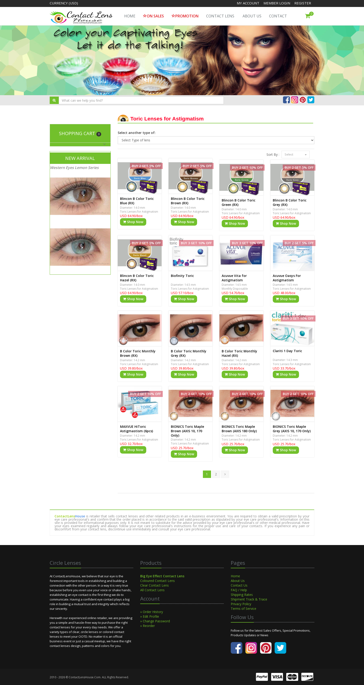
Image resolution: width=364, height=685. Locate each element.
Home (235, 576)
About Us (252, 16)
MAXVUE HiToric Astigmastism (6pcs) (136, 428)
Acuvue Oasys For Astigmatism (287, 277)
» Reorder (147, 625)
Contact (278, 16)
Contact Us (239, 585)
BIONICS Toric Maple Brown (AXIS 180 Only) (239, 428)
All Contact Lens (152, 590)
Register (302, 3)
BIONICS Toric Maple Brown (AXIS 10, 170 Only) (187, 431)
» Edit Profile (149, 616)
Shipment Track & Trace (249, 599)
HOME (129, 16)
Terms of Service (243, 608)
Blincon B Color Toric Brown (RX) (188, 200)
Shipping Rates (242, 594)
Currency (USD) (64, 3)
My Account (248, 3)
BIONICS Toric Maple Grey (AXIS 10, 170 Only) (292, 428)
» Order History (151, 612)
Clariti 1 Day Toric (287, 351)
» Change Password (155, 621)
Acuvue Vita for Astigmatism (234, 277)
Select (296, 154)
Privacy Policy (241, 604)
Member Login (277, 3)
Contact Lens (220, 16)
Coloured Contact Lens (157, 580)
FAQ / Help (239, 590)
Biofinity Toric (182, 275)
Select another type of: (137, 132)
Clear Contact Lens (154, 585)
